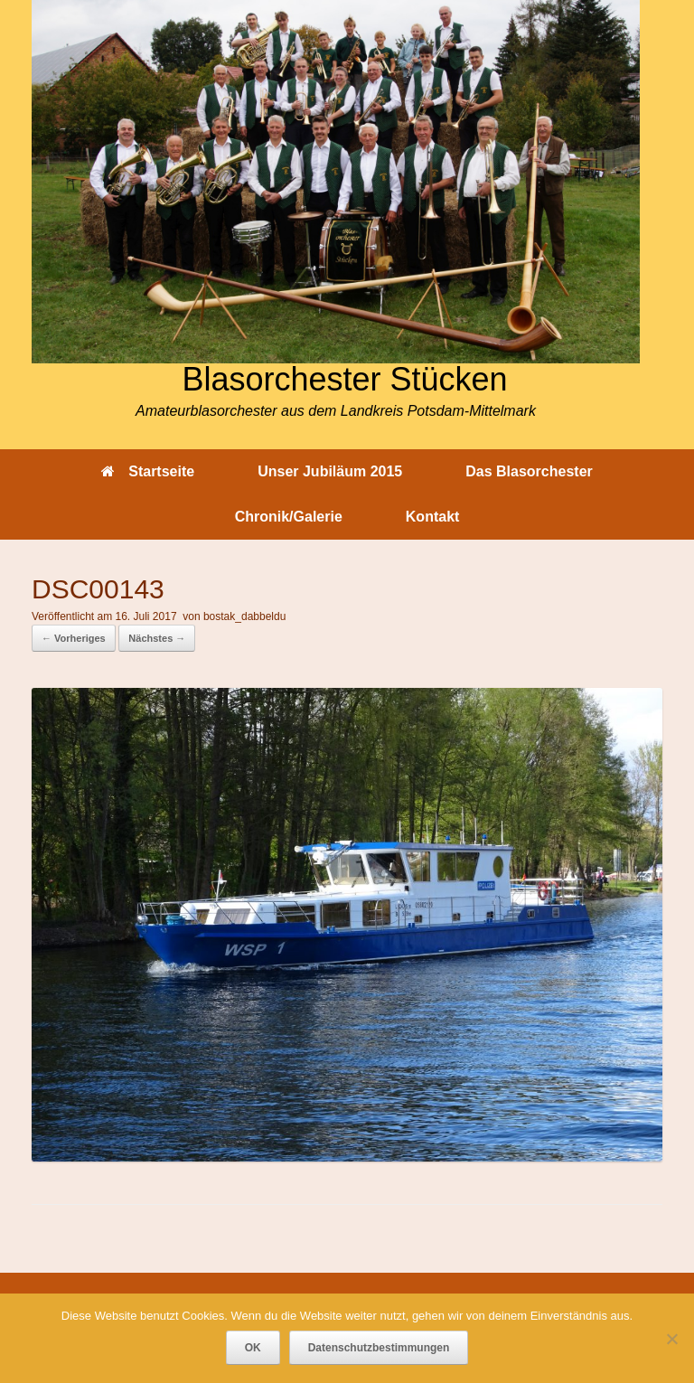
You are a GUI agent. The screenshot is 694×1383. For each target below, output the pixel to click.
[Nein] (671, 1339)
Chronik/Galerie (288, 516)
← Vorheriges (74, 638)
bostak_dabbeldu (244, 616)
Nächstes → (156, 638)
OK (253, 1347)
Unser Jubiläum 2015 (330, 471)
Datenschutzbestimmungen (379, 1347)
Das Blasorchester (529, 471)
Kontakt (433, 516)
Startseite (147, 471)
